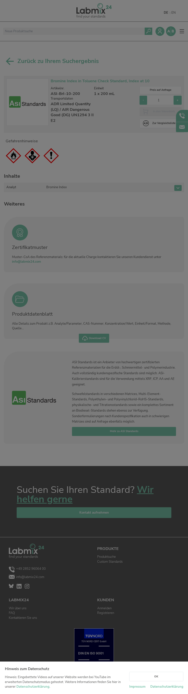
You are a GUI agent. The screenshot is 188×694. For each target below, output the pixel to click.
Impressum (137, 686)
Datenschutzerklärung (32, 686)
